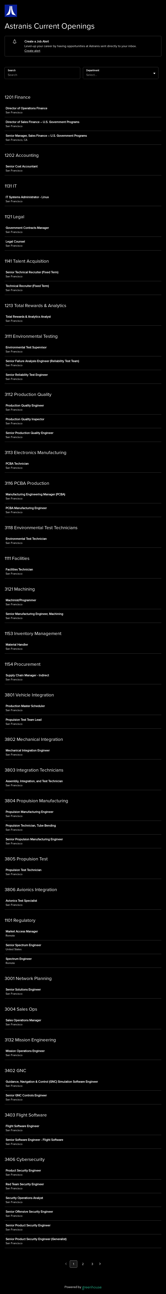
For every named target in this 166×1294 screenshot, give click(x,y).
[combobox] (86, 75)
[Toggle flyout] (154, 73)
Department (92, 70)
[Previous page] (66, 1264)
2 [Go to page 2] (83, 1264)
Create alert (32, 51)
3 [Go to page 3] (92, 1264)
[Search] (42, 75)
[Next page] (100, 1264)
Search (11, 70)
